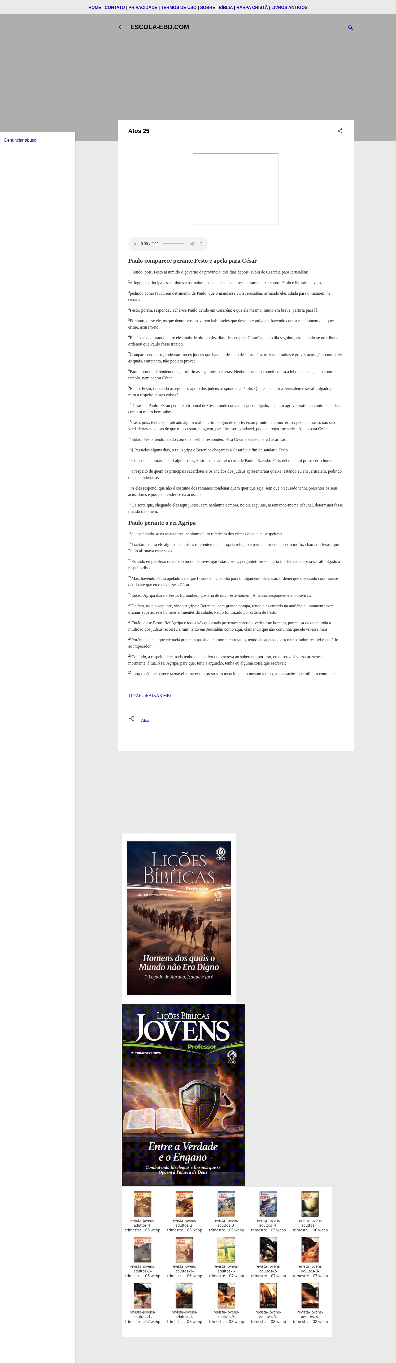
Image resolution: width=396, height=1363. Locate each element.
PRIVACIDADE (142, 7)
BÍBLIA (226, 7)
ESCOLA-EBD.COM (159, 26)
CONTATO (115, 7)
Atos (145, 720)
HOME (94, 7)
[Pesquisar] (350, 29)
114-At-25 (137, 695)
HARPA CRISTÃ (252, 7)
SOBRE (207, 7)
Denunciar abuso (20, 140)
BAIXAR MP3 (158, 695)
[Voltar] (121, 27)
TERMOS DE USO (179, 7)
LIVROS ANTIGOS (289, 7)
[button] (340, 132)
